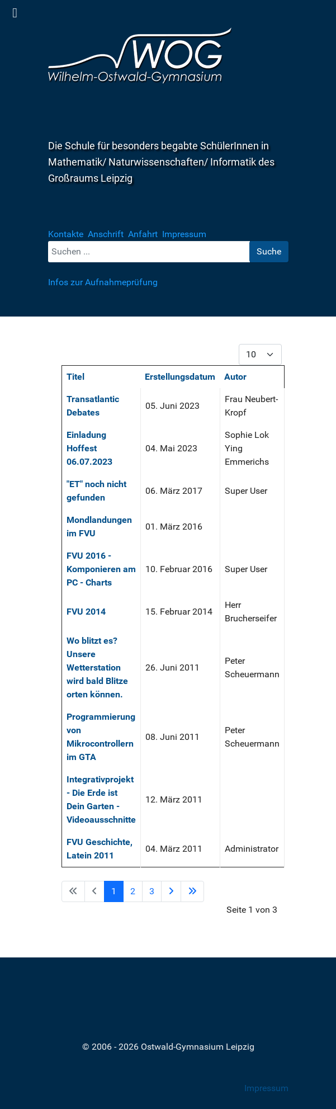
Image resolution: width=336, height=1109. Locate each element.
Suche (269, 251)
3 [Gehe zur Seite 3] (151, 891)
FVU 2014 (86, 611)
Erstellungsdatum (180, 376)
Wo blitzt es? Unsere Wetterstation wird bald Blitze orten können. (97, 667)
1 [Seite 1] (113, 891)
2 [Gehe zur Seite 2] (132, 891)
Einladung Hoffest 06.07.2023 (89, 448)
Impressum (266, 1088)
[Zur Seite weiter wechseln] (171, 891)
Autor (235, 376)
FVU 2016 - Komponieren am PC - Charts (101, 569)
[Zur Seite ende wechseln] (192, 891)
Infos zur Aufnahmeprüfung (103, 282)
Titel (75, 376)
